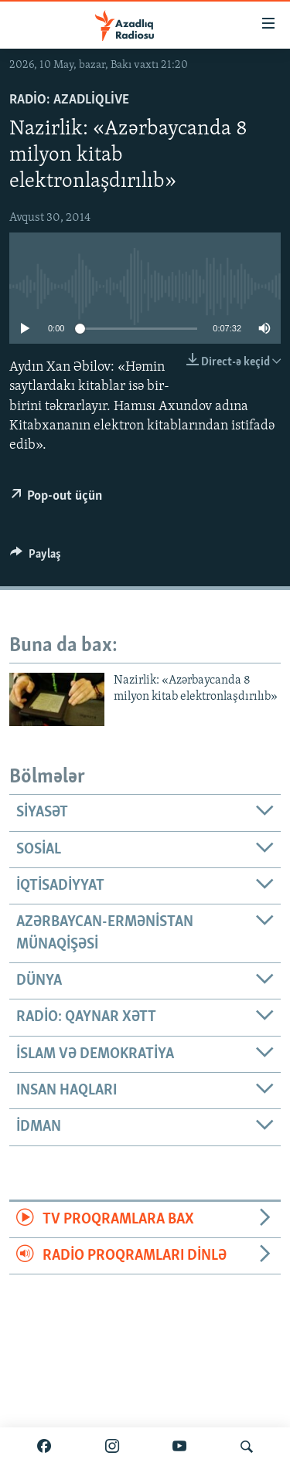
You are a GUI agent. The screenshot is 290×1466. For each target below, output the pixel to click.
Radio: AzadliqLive (69, 100)
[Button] (35, 557)
